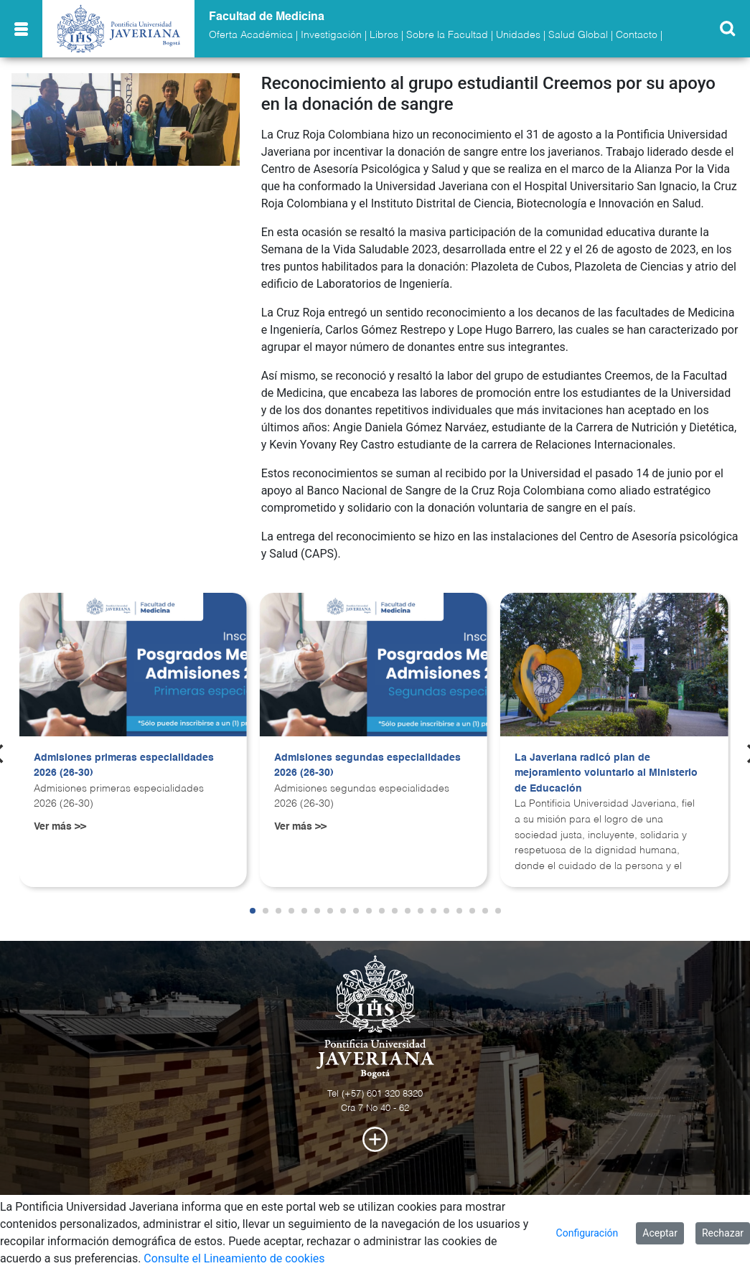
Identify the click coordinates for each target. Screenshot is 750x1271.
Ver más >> (60, 827)
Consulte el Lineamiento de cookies (234, 1258)
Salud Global (578, 35)
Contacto (636, 35)
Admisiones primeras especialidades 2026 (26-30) (124, 766)
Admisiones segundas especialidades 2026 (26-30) (367, 766)
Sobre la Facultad (447, 35)
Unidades (518, 35)
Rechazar (723, 1233)
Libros (384, 35)
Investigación (331, 35)
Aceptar (660, 1233)
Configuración (587, 1233)
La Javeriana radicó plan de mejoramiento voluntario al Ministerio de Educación (606, 773)
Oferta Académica (251, 35)
